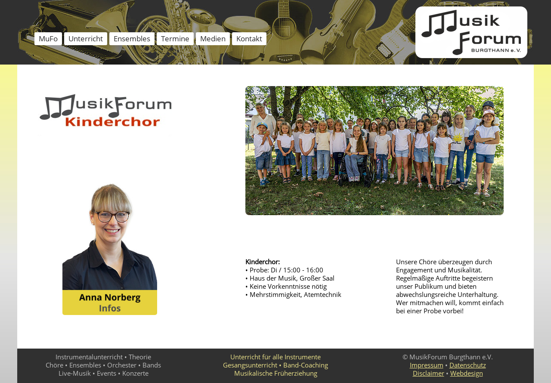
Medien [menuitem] (213, 38)
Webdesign (466, 373)
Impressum (426, 365)
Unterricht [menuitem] (85, 38)
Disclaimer (428, 373)
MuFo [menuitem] (48, 38)
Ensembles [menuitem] (132, 38)
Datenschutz (467, 365)
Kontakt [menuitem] (249, 38)
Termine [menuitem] (175, 38)
